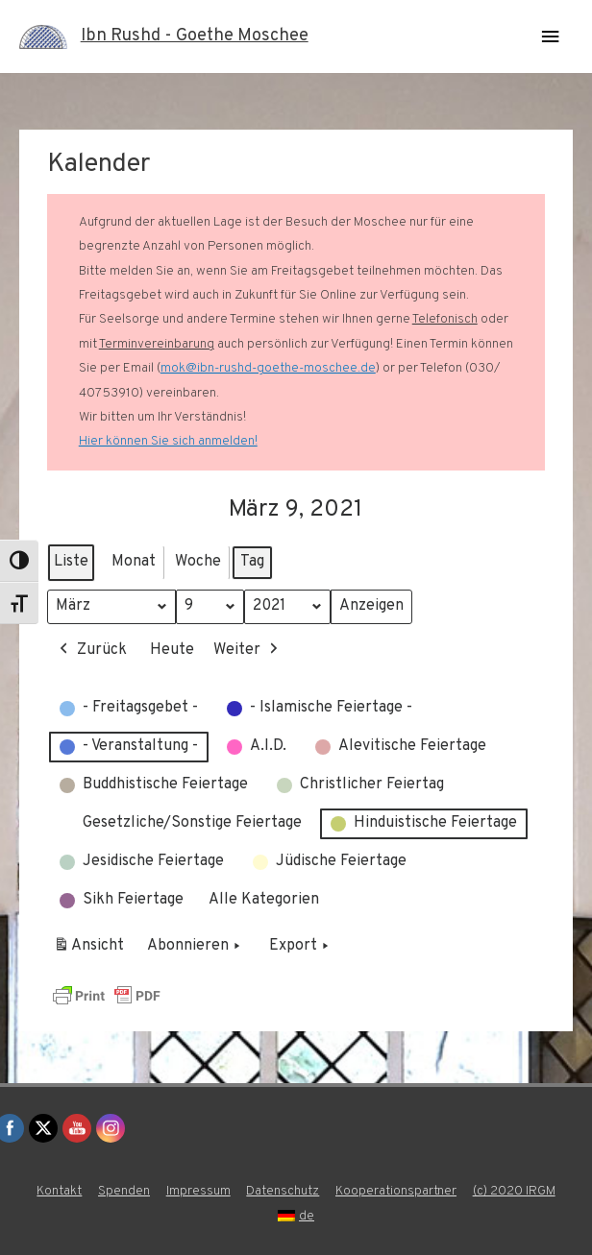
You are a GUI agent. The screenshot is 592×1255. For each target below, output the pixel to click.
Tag (252, 561)
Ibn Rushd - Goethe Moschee (194, 36)
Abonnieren (195, 946)
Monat (133, 561)
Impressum (198, 1191)
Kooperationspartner (395, 1191)
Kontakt (59, 1191)
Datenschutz (282, 1191)
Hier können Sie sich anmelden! (168, 441)
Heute (172, 649)
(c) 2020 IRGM (514, 1191)
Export (301, 946)
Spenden (124, 1191)
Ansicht (92, 949)
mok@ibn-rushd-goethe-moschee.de (268, 368)
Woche (198, 561)
